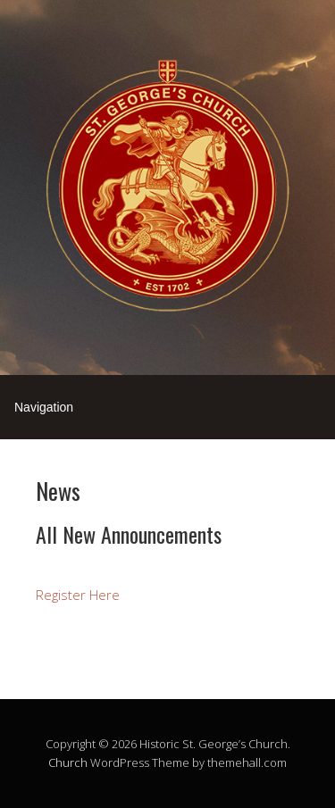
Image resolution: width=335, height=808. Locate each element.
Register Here (78, 595)
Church (68, 762)
